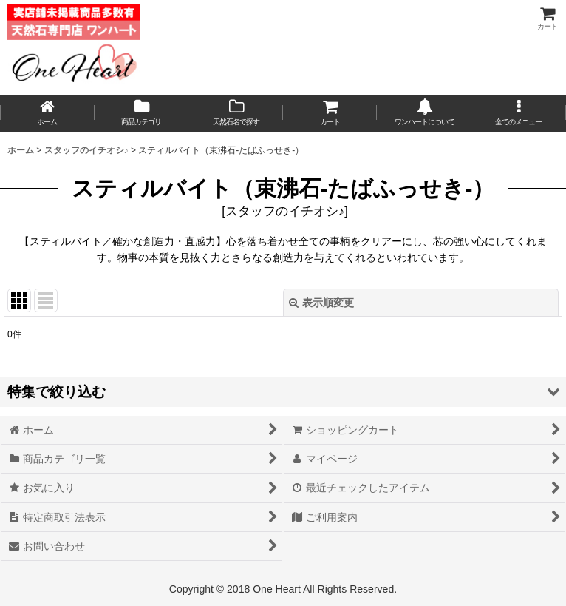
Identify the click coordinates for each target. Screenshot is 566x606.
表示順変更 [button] (321, 303)
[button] (518, 113)
